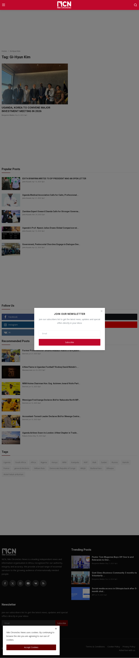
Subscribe (69, 342)
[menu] (3, 5)
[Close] (101, 311)
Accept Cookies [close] (31, 647)
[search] (135, 5)
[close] (56, 628)
